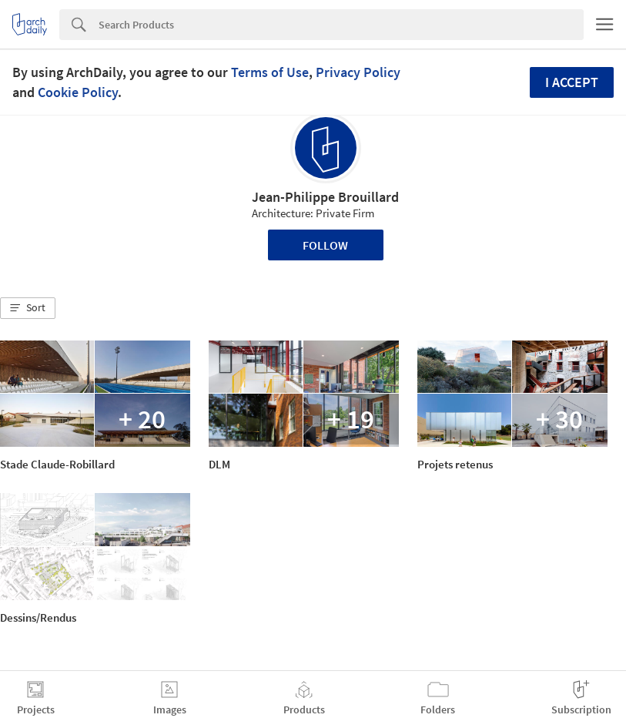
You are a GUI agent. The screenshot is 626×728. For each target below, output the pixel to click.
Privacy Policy (358, 72)
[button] (27, 308)
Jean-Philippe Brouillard (325, 197)
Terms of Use (270, 72)
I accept (571, 82)
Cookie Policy (78, 92)
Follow (325, 245)
